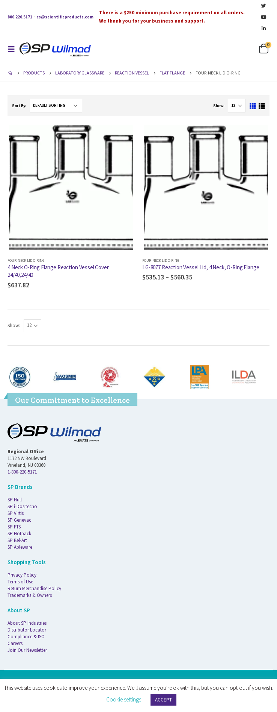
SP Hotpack (19, 533)
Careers (15, 643)
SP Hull (15, 499)
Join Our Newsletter (27, 650)
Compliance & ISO (26, 636)
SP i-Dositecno (22, 506)
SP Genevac (19, 520)
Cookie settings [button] (123, 699)
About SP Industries (27, 623)
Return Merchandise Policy (34, 588)
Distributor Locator (27, 630)
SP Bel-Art (17, 540)
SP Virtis (16, 513)
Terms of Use (20, 581)
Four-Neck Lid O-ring (26, 260)
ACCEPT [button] (163, 700)
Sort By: (19, 105)
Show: (218, 105)
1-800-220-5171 (22, 472)
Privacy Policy (22, 575)
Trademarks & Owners (30, 595)
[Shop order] (56, 105)
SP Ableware (20, 547)
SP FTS (14, 527)
